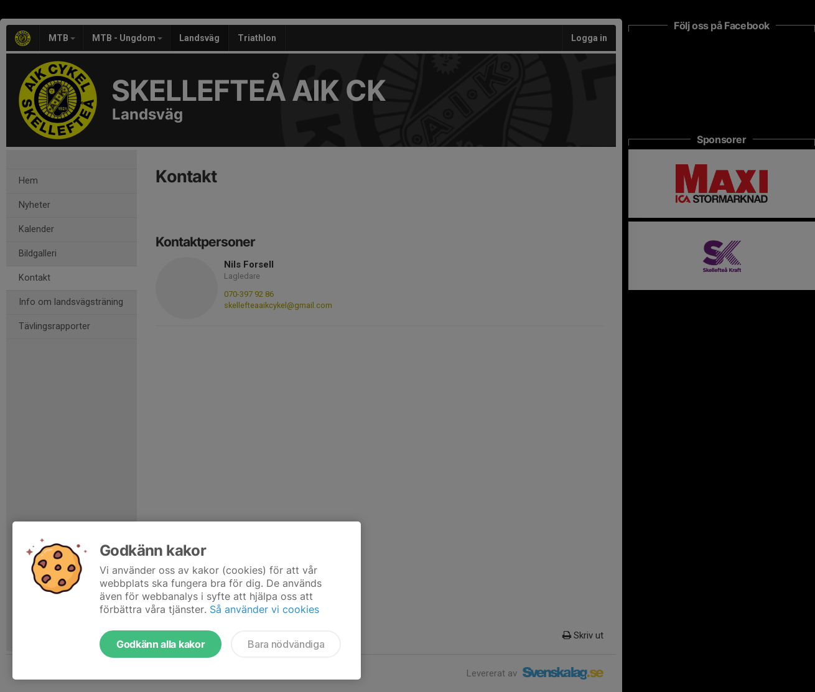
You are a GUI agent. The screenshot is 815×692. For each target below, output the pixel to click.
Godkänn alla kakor (160, 644)
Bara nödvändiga (286, 644)
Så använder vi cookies (264, 609)
